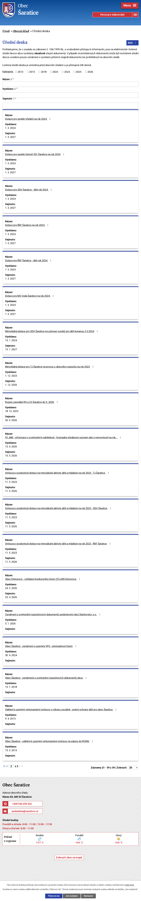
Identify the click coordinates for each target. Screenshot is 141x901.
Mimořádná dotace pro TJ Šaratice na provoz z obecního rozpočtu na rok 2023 (50, 366)
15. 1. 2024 (11, 340)
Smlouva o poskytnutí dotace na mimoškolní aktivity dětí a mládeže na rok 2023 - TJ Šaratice (57, 472)
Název (7, 79)
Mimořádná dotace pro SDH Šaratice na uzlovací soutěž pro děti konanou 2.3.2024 (52, 331)
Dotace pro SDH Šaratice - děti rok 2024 (29, 189)
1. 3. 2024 (10, 127)
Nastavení (88, 896)
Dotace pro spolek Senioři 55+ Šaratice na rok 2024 (35, 154)
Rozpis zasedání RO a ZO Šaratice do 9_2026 (32, 402)
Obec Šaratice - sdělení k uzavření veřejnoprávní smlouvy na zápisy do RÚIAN (49, 741)
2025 (78, 71)
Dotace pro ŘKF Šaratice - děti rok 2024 (28, 260)
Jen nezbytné (72, 896)
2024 (67, 71)
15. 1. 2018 (11, 686)
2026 (90, 71)
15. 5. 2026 (11, 455)
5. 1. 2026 (10, 623)
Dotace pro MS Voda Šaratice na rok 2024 (30, 295)
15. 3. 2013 (11, 750)
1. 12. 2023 (11, 375)
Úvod (5, 31)
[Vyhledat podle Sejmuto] (70, 105)
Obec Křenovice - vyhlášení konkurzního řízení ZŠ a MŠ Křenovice (43, 579)
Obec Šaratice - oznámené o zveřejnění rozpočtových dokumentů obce (46, 677)
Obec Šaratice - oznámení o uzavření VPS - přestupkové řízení (41, 646)
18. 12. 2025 (11, 411)
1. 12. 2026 (11, 384)
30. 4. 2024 (11, 655)
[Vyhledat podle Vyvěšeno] (70, 95)
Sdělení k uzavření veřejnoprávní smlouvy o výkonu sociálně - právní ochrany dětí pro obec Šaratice (61, 709)
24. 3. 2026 (11, 588)
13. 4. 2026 (11, 446)
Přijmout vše (53, 896)
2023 (55, 71)
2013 (20, 71)
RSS (132, 42)
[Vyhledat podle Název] (70, 84)
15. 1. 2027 (11, 349)
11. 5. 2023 (11, 481)
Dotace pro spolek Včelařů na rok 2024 (28, 118)
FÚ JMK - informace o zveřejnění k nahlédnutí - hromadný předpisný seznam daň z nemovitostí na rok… (63, 437)
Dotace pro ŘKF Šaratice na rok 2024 (27, 225)
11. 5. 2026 (11, 491)
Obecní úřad (21, 31)
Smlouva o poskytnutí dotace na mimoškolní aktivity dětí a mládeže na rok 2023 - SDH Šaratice (58, 508)
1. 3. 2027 (10, 137)
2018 (44, 71)
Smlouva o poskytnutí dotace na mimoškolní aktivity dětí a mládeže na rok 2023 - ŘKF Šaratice (58, 543)
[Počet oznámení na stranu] (133, 767)
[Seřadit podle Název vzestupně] (13, 77)
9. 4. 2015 (10, 718)
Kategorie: (7, 71)
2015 (32, 71)
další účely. (129, 885)
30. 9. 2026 (11, 420)
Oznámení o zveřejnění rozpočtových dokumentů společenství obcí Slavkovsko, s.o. (53, 614)
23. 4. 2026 (11, 597)
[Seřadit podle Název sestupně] (13, 79)
